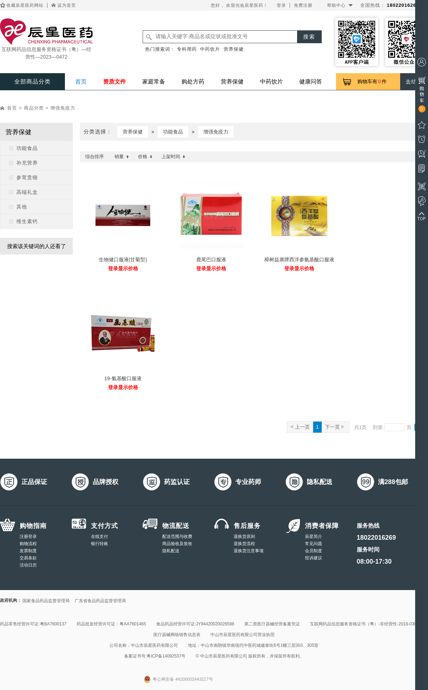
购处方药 (193, 82)
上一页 (300, 427)
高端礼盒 (27, 192)
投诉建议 (313, 557)
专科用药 (187, 49)
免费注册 (303, 5)
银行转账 (99, 543)
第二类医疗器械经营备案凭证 (272, 623)
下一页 (335, 427)
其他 (21, 207)
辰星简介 (313, 536)
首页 (81, 82)
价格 (145, 156)
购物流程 (28, 543)
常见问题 (313, 543)
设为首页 (66, 5)
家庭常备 (153, 82)
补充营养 (27, 163)
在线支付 (99, 536)
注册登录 (28, 536)
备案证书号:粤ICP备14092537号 (155, 656)
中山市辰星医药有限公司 (154, 645)
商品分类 (34, 108)
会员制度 (313, 550)
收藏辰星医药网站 (25, 5)
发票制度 (28, 550)
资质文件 (114, 82)
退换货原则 (244, 536)
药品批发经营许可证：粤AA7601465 (111, 623)
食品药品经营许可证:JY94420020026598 (195, 623)
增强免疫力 (62, 108)
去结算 (414, 82)
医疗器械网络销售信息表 (176, 634)
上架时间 (173, 156)
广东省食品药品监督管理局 (100, 600)
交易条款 (28, 557)
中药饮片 (210, 49)
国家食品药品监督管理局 (46, 600)
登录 (281, 5)
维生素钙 (27, 221)
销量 (121, 156)
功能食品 (27, 148)
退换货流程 (244, 543)
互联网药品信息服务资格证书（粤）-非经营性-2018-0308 (364, 623)
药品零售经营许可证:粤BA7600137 (33, 623)
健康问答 (310, 82)
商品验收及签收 (177, 543)
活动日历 (28, 565)
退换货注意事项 (249, 550)
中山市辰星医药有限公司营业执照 (242, 634)
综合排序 (94, 156)
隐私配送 (170, 550)
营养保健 (234, 49)
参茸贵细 (27, 177)
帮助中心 (336, 5)
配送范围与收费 (177, 536)
